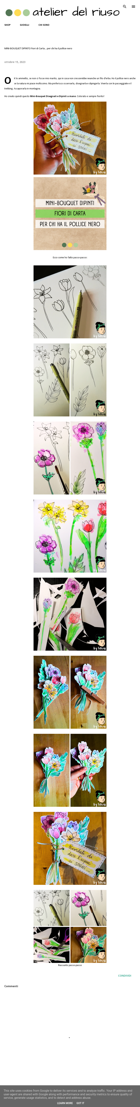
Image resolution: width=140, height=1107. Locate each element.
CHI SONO (43, 25)
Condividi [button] (124, 975)
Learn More (65, 1103)
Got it (80, 1103)
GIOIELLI (24, 25)
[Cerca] (124, 6)
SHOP (7, 25)
